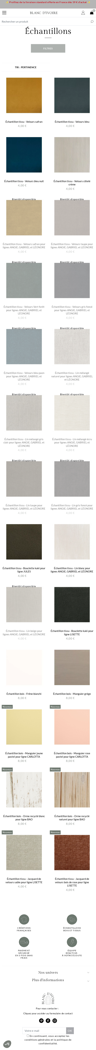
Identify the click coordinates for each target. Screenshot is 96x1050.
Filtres (48, 48)
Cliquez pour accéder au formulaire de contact (48, 1013)
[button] (7, 1044)
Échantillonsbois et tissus (72, 929)
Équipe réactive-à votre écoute (72, 953)
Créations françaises (24, 929)
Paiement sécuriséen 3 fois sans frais (24, 954)
